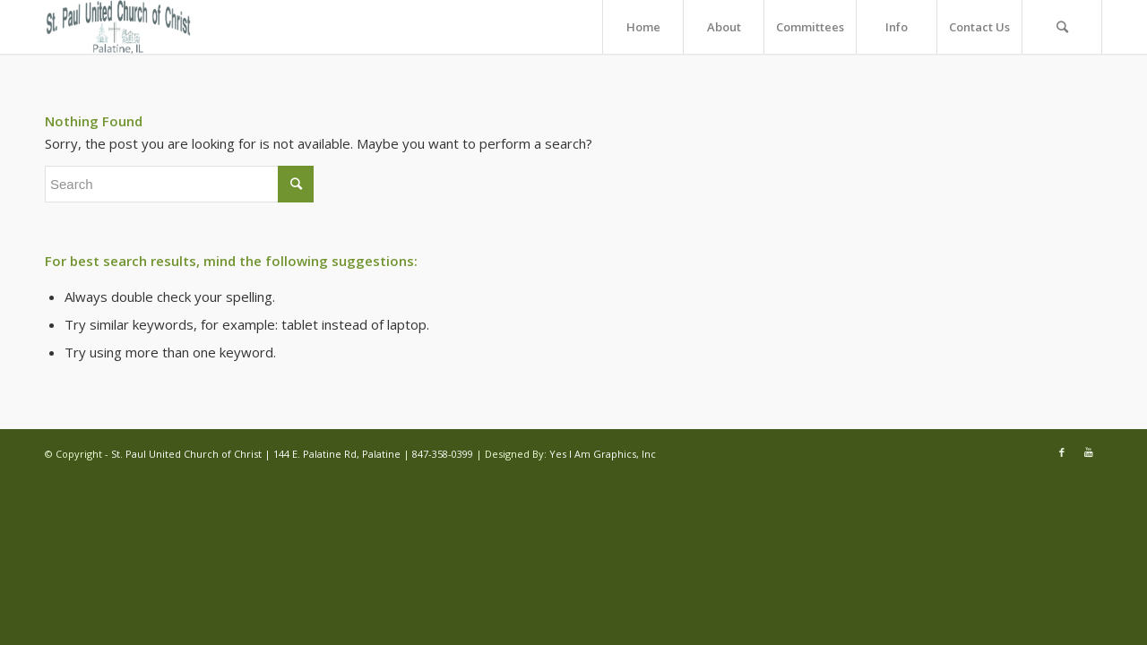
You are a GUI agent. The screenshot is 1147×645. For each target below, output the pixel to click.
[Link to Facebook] (1061, 452)
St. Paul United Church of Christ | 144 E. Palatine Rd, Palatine (257, 453)
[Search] (1062, 27)
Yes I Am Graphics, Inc (602, 453)
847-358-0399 (442, 453)
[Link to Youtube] (1088, 452)
